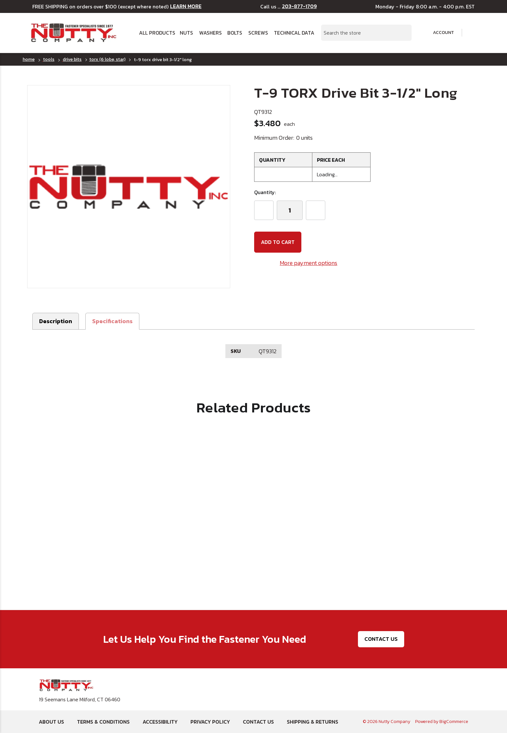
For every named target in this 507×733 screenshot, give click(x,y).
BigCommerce (453, 721)
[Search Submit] (403, 32)
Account (439, 33)
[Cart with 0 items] (473, 33)
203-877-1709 (299, 6)
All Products (157, 33)
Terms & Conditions (103, 722)
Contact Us (381, 639)
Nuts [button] (186, 33)
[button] (112, 321)
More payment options (308, 262)
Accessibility (160, 722)
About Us (51, 722)
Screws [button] (258, 33)
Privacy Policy (210, 722)
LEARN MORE (185, 6)
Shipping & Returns (312, 722)
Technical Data (293, 33)
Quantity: (265, 192)
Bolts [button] (234, 33)
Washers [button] (210, 33)
